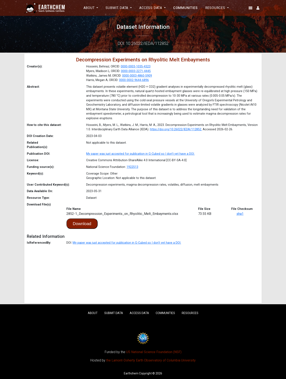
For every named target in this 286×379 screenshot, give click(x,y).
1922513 (132, 167)
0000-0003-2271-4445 (136, 71)
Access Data (139, 313)
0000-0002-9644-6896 (134, 80)
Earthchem (131, 373)
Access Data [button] (151, 8)
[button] (250, 8)
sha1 (240, 214)
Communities (185, 8)
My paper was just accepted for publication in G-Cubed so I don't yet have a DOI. (140, 154)
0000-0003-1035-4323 (135, 66)
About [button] (89, 8)
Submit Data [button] (117, 8)
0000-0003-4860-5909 (137, 75)
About (93, 313)
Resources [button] (215, 8)
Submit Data (113, 313)
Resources (190, 313)
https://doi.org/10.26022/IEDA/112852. (176, 129)
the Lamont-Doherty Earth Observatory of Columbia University (151, 360)
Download (82, 223)
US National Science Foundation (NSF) (154, 352)
